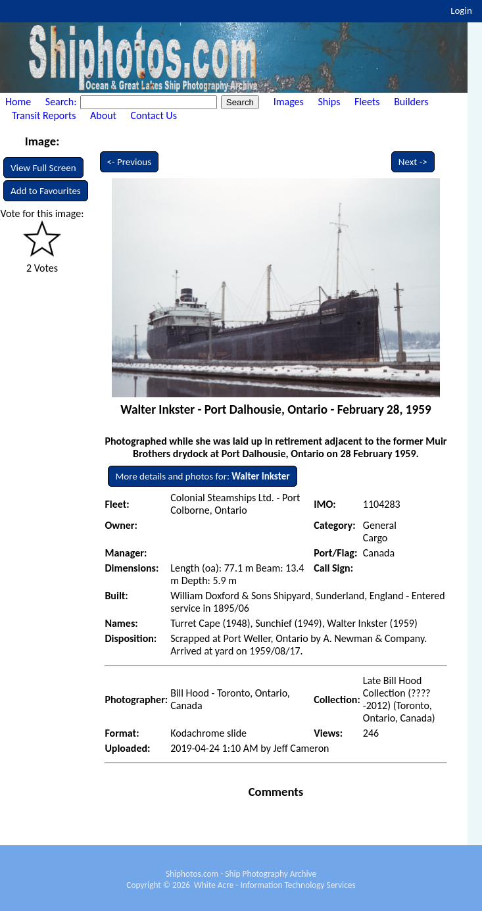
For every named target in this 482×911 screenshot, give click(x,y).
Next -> (412, 162)
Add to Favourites (46, 191)
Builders (411, 101)
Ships (329, 101)
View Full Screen (43, 168)
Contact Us (154, 115)
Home (18, 101)
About (103, 115)
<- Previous (129, 162)
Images (289, 101)
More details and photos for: (202, 476)
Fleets (366, 101)
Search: (62, 101)
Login (461, 10)
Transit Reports (44, 115)
